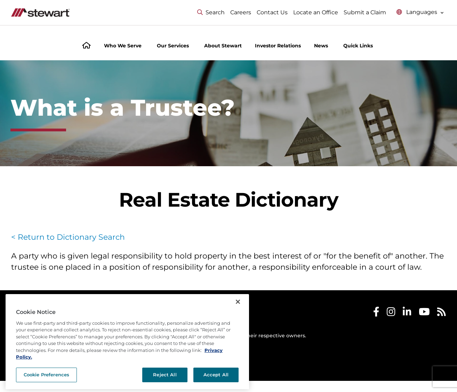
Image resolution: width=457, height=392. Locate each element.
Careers (240, 12)
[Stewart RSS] (441, 313)
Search (211, 12)
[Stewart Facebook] (376, 313)
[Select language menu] (420, 12)
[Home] (86, 46)
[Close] (238, 318)
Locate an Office (315, 12)
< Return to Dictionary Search (68, 237)
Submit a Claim (365, 12)
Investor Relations (278, 46)
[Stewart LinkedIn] (407, 313)
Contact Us (272, 12)
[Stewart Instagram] (391, 313)
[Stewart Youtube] (424, 313)
